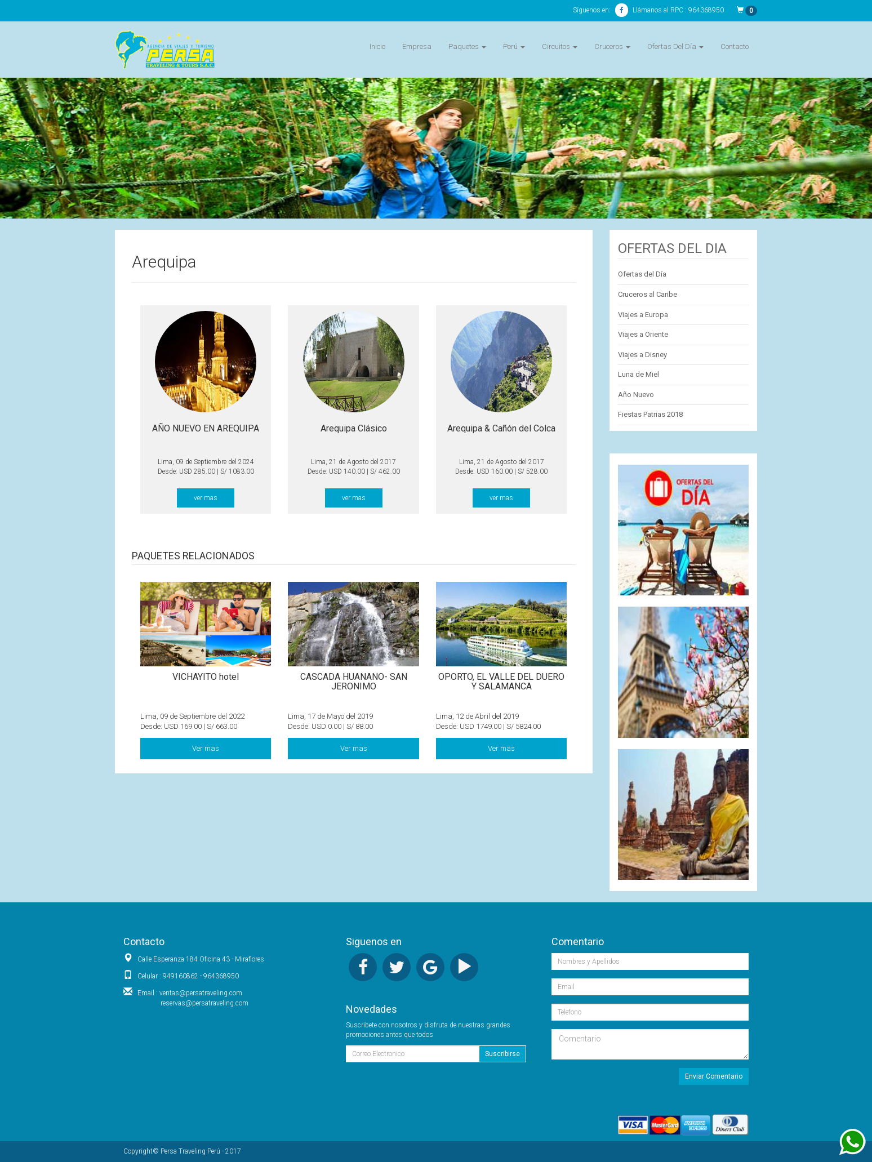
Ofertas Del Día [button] (675, 46)
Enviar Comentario (713, 1076)
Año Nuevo (636, 394)
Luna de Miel (638, 374)
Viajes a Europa (643, 314)
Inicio (377, 46)
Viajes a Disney (642, 354)
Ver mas (205, 748)
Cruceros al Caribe (647, 294)
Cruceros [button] (612, 46)
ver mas (205, 498)
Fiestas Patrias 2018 (650, 414)
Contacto (734, 46)
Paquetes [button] (467, 46)
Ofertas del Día (642, 274)
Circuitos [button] (559, 46)
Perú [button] (514, 46)
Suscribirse (502, 1054)
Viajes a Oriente (643, 334)
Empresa (416, 46)
